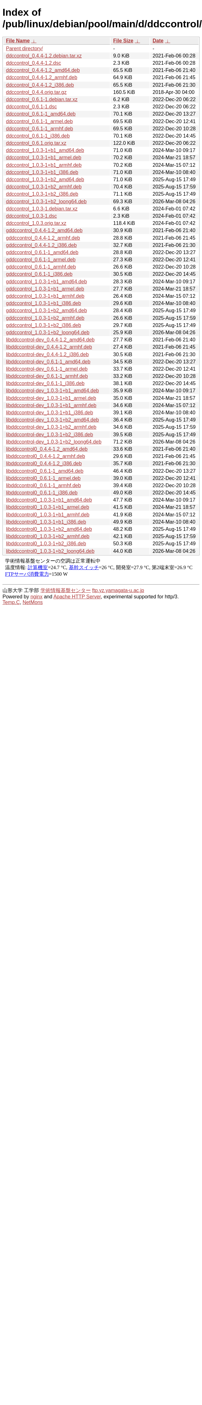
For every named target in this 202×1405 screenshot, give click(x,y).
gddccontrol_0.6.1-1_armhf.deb (41, 267)
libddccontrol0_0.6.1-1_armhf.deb (43, 485)
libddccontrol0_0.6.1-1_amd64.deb (44, 471)
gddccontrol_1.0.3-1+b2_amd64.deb (46, 310)
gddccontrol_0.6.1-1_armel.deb (40, 259)
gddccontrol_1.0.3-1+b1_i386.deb (43, 303)
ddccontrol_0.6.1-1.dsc (31, 106)
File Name (18, 40)
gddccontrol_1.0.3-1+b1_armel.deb (45, 288)
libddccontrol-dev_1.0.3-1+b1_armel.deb (51, 398)
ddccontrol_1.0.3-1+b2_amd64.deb (45, 179)
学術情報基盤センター (66, 590)
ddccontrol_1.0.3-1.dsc (31, 216)
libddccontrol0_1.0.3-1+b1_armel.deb (47, 507)
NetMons (33, 602)
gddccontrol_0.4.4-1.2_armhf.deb (43, 238)
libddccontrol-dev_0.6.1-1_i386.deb (45, 383)
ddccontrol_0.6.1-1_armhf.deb (39, 128)
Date (158, 40)
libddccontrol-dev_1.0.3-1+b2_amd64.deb (52, 419)
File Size (123, 40)
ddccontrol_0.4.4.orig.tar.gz (36, 92)
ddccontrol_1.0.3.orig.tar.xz (36, 223)
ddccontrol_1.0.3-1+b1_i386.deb (42, 172)
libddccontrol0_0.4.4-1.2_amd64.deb (47, 449)
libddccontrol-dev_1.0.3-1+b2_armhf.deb (51, 427)
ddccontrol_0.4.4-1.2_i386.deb (40, 85)
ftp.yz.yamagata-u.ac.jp (118, 590)
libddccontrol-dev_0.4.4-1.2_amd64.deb (50, 339)
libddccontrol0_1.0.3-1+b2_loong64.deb (50, 551)
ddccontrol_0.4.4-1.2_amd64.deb (43, 70)
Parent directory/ (24, 48)
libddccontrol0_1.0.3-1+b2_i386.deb (46, 543)
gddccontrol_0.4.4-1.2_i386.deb (41, 245)
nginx (36, 596)
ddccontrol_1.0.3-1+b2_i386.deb (42, 194)
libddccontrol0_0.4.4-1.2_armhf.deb (45, 456)
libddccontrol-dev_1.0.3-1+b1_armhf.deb (51, 405)
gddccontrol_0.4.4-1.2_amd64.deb (44, 230)
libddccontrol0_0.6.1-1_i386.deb (42, 492)
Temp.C (11, 602)
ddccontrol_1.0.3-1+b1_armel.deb (43, 157)
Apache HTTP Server (77, 596)
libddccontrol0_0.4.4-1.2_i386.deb (44, 463)
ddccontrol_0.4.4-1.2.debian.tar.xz (44, 55)
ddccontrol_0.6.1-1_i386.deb (38, 136)
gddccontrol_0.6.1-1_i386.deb (39, 274)
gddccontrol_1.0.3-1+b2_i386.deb (43, 325)
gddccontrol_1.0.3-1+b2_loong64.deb (48, 332)
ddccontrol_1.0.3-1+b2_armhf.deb (44, 186)
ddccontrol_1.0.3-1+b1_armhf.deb (44, 165)
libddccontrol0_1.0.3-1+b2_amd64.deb (49, 529)
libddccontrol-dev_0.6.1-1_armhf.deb (47, 376)
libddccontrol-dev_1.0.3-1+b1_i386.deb (49, 412)
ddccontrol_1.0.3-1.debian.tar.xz (42, 208)
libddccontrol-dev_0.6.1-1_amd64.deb (48, 361)
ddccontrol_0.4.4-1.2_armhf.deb (41, 77)
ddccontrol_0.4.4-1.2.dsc (33, 63)
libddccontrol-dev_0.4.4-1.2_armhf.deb (49, 347)
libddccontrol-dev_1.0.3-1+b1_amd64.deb (52, 390)
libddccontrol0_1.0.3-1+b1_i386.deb (46, 522)
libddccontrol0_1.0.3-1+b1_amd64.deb (49, 500)
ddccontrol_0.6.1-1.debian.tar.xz (42, 99)
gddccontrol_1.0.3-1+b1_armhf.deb (45, 296)
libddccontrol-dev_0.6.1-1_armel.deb (47, 369)
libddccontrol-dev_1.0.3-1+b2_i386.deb (49, 434)
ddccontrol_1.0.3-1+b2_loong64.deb (46, 201)
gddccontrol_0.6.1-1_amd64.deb (42, 252)
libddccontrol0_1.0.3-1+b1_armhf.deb (48, 514)
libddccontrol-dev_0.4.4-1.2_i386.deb (47, 354)
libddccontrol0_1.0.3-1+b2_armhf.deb (48, 536)
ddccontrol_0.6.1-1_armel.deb (39, 121)
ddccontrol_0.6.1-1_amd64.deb (41, 114)
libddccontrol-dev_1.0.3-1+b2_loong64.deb (53, 441)
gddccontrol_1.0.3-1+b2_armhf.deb (45, 318)
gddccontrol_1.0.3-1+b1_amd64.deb (46, 281)
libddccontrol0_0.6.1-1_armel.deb (43, 478)
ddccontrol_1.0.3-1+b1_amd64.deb (45, 150)
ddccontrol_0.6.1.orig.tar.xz (36, 143)
